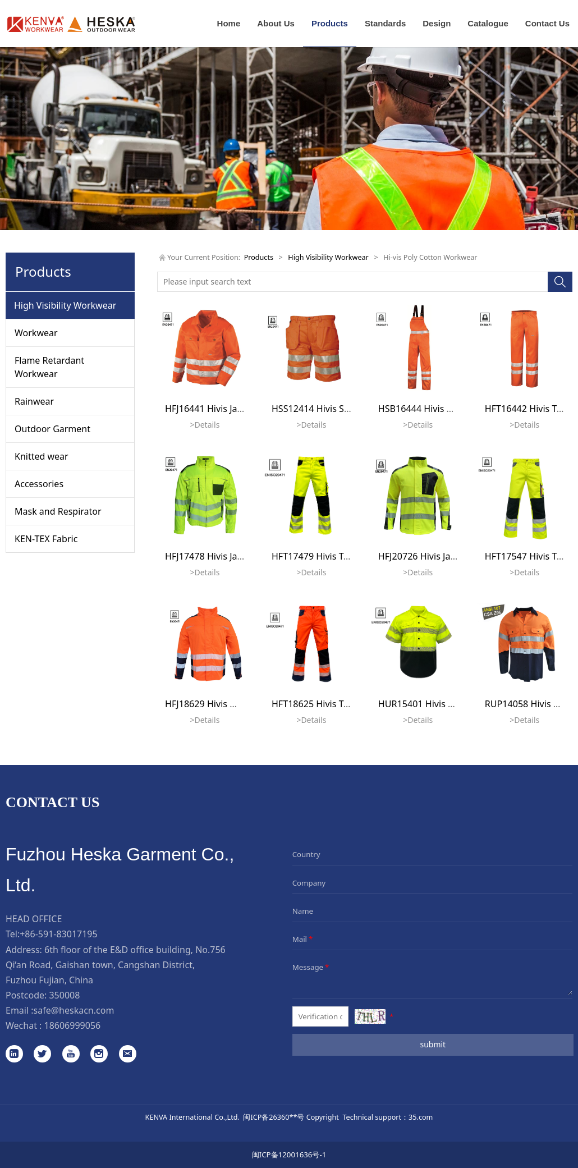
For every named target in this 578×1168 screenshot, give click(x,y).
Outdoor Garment (52, 429)
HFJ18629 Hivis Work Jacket (222, 704)
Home (229, 23)
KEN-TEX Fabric (46, 539)
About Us (276, 23)
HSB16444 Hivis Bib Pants (432, 408)
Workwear (36, 333)
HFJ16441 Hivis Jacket (210, 408)
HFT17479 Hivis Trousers (323, 556)
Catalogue (487, 23)
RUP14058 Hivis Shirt (529, 704)
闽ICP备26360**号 (273, 1117)
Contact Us (547, 23)
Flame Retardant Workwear (49, 367)
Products (329, 23)
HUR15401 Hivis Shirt (423, 704)
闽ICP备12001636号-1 (289, 1154)
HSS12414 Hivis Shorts (319, 408)
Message (311, 967)
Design (437, 23)
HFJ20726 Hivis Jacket (423, 556)
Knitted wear (41, 456)
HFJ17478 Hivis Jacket (210, 556)
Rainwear (34, 401)
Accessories (39, 484)
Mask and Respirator (58, 511)
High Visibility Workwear (65, 305)
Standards (385, 23)
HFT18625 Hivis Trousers (323, 704)
